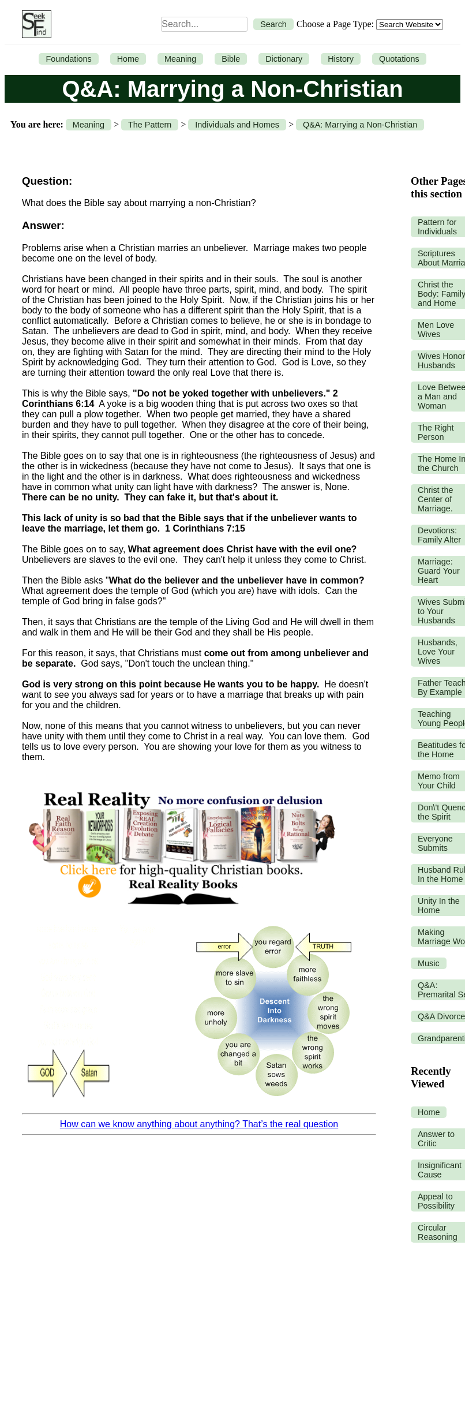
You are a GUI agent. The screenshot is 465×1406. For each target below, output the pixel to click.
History (341, 58)
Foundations (68, 58)
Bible (231, 58)
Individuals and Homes (237, 124)
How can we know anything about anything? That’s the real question (199, 1124)
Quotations (399, 58)
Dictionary (283, 58)
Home (128, 58)
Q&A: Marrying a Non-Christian (360, 124)
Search (273, 24)
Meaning (180, 58)
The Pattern (149, 124)
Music (429, 963)
